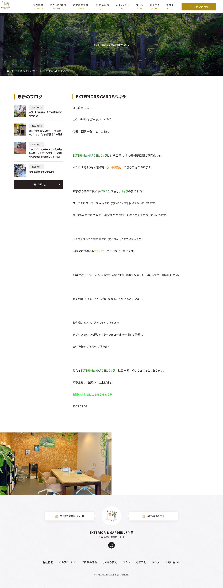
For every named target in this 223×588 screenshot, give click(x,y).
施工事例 (155, 5)
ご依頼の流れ (81, 5)
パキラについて (58, 5)
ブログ (170, 5)
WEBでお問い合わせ (69, 516)
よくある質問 (102, 5)
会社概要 (38, 5)
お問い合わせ (199, 6)
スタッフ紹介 (123, 5)
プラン (139, 5)
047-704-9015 (153, 516)
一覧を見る (38, 184)
